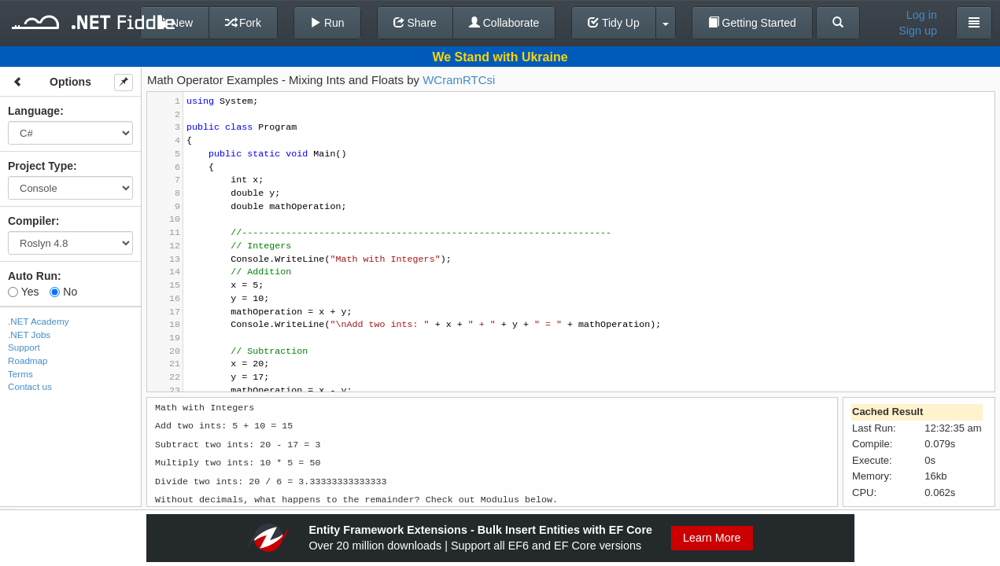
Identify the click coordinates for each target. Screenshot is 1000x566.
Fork (243, 23)
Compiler (32, 221)
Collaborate (504, 23)
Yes (23, 291)
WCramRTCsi (459, 79)
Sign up (918, 30)
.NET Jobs (29, 334)
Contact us (30, 386)
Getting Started (752, 23)
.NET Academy (38, 321)
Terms (20, 374)
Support (24, 347)
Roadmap (28, 360)
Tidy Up (613, 23)
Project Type (40, 166)
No (63, 291)
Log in (921, 15)
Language (34, 111)
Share (415, 23)
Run (327, 23)
